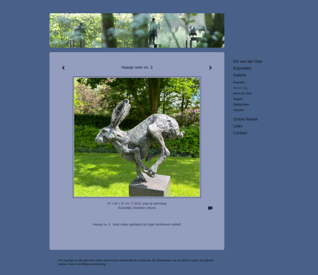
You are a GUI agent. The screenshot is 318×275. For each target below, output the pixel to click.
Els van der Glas (247, 61)
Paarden (239, 82)
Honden (238, 110)
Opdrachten (241, 104)
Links (237, 126)
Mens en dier (242, 93)
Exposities (242, 68)
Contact (240, 133)
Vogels (237, 99)
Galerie (239, 75)
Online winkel (245, 119)
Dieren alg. (240, 88)
